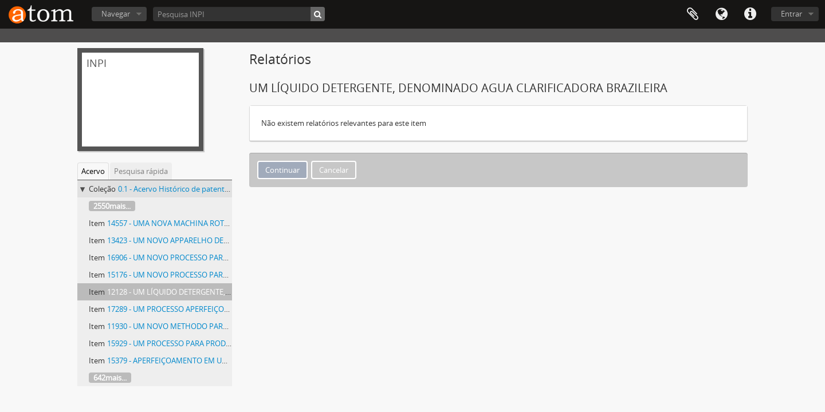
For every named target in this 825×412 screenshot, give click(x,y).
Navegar (115, 14)
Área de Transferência (692, 14)
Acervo (93, 171)
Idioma (721, 14)
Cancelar (333, 170)
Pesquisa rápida (141, 171)
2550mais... (112, 206)
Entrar (791, 14)
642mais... (110, 378)
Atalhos (750, 14)
